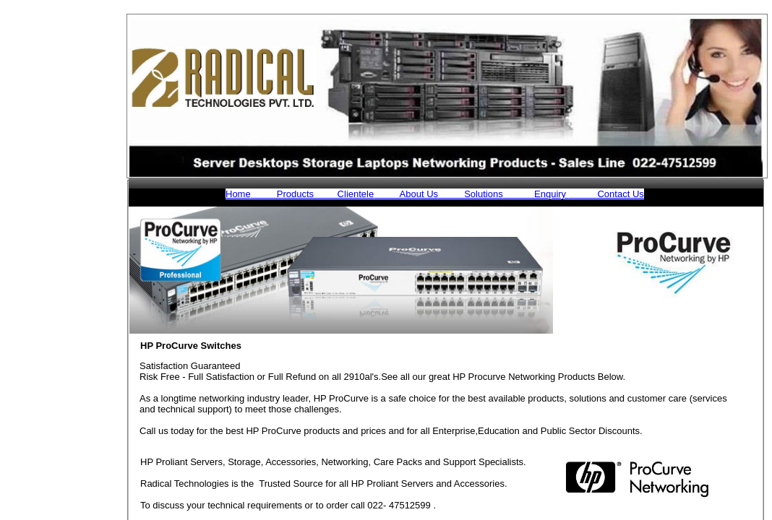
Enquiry (536, 193)
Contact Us (606, 193)
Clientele (344, 193)
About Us (406, 193)
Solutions (470, 193)
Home (238, 193)
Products (282, 193)
